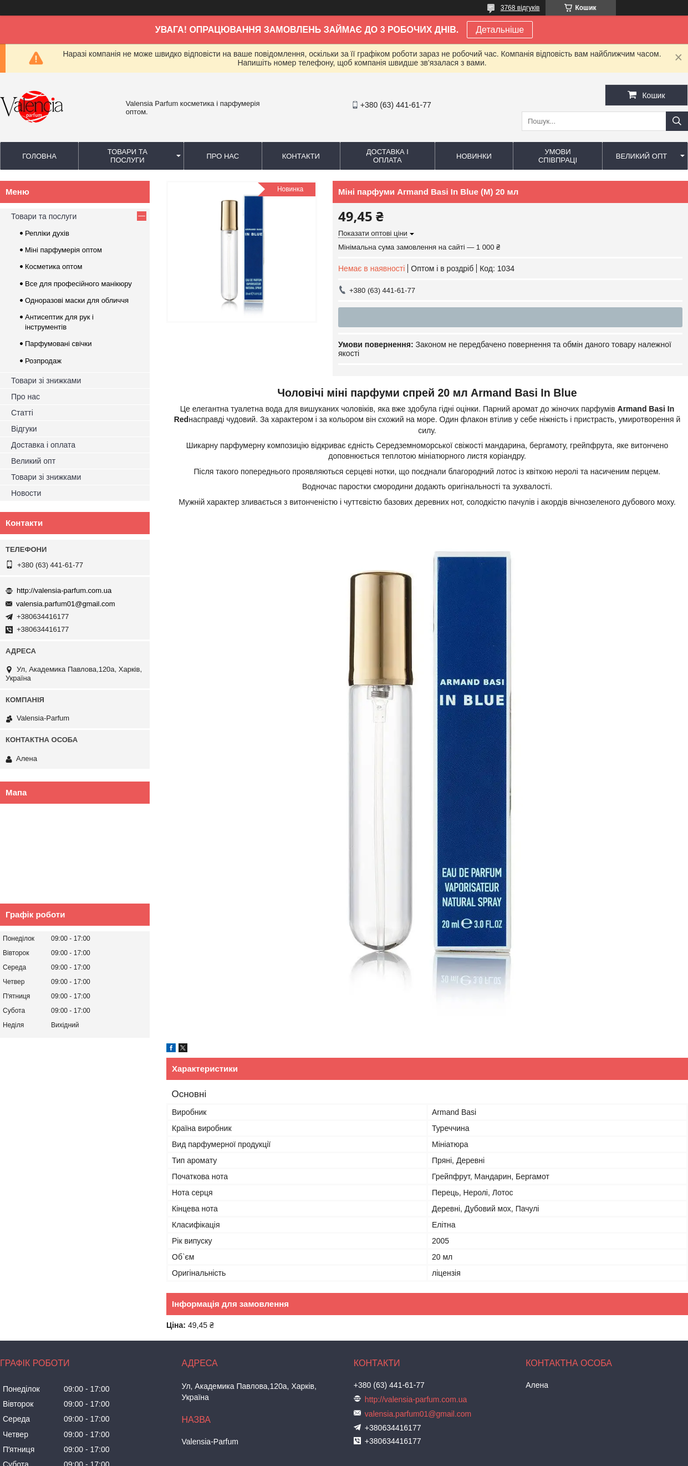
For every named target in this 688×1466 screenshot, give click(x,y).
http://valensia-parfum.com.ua (64, 590)
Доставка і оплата (387, 156)
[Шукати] (677, 121)
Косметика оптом (53, 266)
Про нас (222, 156)
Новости (26, 493)
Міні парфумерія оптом (63, 250)
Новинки (474, 156)
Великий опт (641, 156)
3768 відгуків (520, 8)
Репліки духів (47, 233)
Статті (22, 412)
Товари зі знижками (46, 380)
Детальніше (500, 29)
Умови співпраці (557, 156)
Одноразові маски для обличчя (77, 300)
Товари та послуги (127, 156)
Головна (39, 156)
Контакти (301, 156)
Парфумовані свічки (58, 343)
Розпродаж (43, 361)
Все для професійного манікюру (78, 284)
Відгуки (24, 428)
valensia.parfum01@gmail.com (65, 604)
